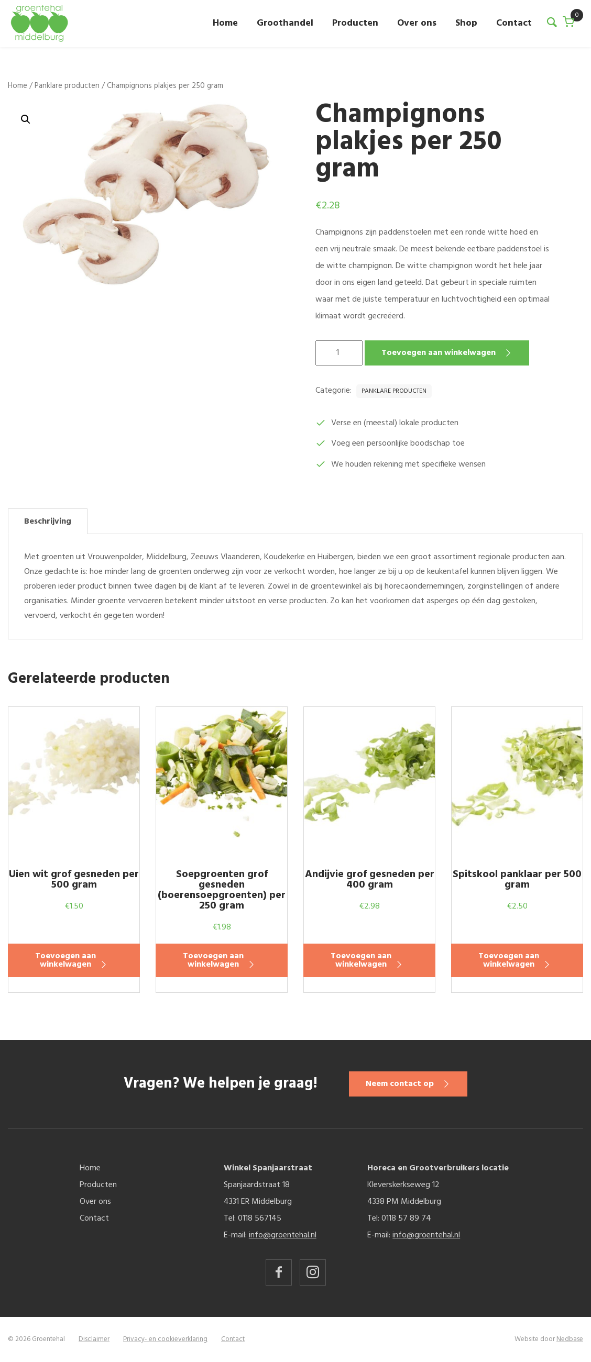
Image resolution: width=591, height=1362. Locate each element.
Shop (466, 23)
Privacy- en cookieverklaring (165, 1339)
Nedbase (569, 1339)
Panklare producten (67, 86)
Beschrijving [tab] (47, 521)
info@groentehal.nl (282, 1235)
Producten (355, 23)
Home (225, 23)
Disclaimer (94, 1339)
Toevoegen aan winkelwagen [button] (65, 960)
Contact (514, 23)
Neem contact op (400, 1084)
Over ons (416, 23)
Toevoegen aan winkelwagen (438, 353)
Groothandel (285, 23)
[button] (25, 119)
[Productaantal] (339, 353)
